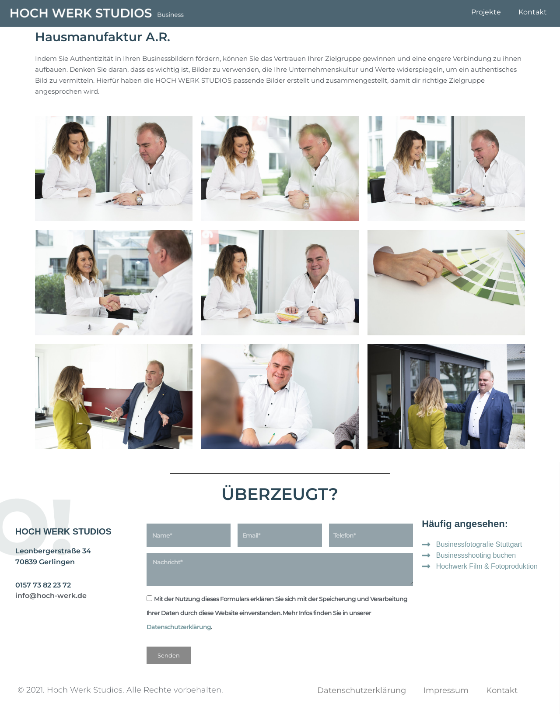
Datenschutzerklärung (179, 627)
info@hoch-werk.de (51, 595)
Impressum (446, 690)
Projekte (486, 12)
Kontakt (532, 12)
